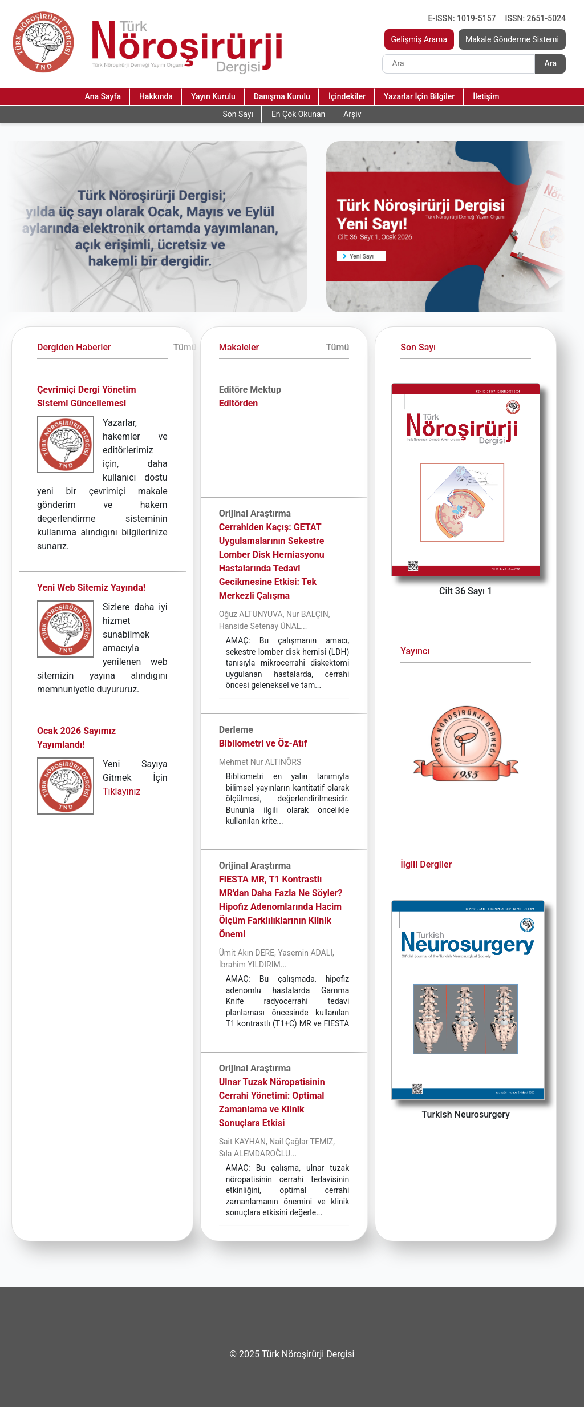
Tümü (185, 347)
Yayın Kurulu (213, 96)
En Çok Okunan (298, 114)
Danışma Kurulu (282, 96)
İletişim (486, 96)
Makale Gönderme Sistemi (512, 39)
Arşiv (352, 114)
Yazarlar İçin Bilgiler (419, 96)
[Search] (458, 64)
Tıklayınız (121, 791)
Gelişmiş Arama (419, 39)
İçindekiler (347, 96)
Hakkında (156, 96)
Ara (550, 63)
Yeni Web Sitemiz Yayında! (91, 587)
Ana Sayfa (103, 96)
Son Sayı (237, 114)
